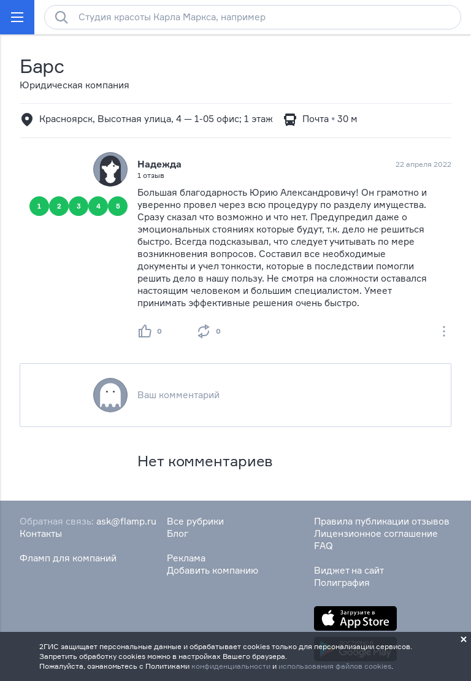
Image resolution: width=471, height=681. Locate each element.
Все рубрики (195, 521)
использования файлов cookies (334, 666)
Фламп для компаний (68, 558)
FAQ (323, 546)
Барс (42, 66)
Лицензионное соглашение (376, 533)
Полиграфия (342, 582)
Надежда (159, 164)
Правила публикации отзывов (382, 521)
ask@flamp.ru (126, 521)
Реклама (186, 558)
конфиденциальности (230, 666)
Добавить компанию (212, 570)
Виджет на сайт (349, 570)
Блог (177, 533)
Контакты (41, 533)
